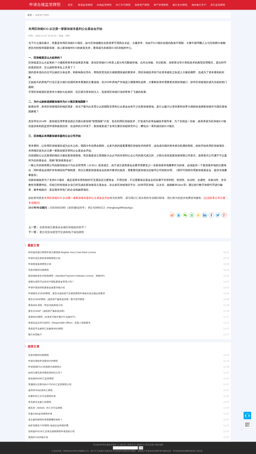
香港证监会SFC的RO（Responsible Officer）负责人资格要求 (59, 322)
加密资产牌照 (142, 4)
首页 (70, 4)
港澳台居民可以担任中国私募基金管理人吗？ (51, 281)
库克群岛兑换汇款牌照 (39, 402)
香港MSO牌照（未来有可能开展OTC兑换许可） (52, 317)
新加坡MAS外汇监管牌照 (41, 378)
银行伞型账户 (35, 334)
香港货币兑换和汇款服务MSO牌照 (45, 328)
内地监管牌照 (104, 4)
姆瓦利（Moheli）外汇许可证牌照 (45, 408)
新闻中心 (141, 445)
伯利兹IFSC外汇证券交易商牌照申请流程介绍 (51, 431)
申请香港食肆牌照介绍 (39, 264)
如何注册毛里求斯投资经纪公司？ (45, 372)
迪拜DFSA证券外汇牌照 (40, 390)
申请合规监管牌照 (45, 4)
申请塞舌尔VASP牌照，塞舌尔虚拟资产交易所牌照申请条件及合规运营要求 (66, 293)
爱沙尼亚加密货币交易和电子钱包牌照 (62, 232)
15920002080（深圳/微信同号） (68, 207)
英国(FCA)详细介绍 (38, 437)
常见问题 (150, 445)
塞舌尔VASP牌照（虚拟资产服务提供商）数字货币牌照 (56, 299)
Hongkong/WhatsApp (119, 207)
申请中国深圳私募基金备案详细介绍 (46, 287)
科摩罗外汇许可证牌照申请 (42, 396)
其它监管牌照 (217, 4)
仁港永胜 (122, 445)
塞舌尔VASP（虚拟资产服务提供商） (47, 311)
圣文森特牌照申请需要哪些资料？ (45, 419)
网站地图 (159, 445)
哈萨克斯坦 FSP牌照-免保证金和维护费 (48, 425)
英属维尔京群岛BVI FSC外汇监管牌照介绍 (49, 384)
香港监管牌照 (85, 4)
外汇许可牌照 (123, 4)
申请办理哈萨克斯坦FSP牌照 (43, 361)
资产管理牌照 (161, 4)
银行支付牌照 (180, 4)
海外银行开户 (199, 4)
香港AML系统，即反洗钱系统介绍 (45, 305)
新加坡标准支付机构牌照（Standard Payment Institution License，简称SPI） (67, 275)
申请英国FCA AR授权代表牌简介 (45, 366)
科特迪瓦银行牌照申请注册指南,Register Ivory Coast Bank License (62, 252)
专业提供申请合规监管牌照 (104, 445)
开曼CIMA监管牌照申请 (40, 413)
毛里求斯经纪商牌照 (38, 270)
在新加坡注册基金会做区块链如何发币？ (63, 227)
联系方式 (131, 445)
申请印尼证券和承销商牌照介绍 (44, 258)
